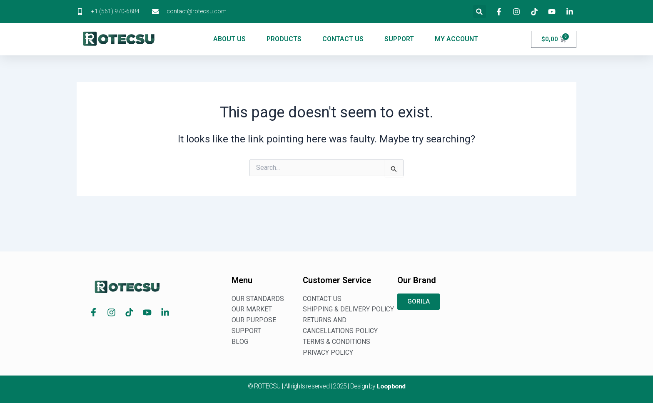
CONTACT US (343, 39)
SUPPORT (399, 39)
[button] (479, 11)
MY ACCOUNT (456, 39)
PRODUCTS (284, 39)
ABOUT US (229, 39)
